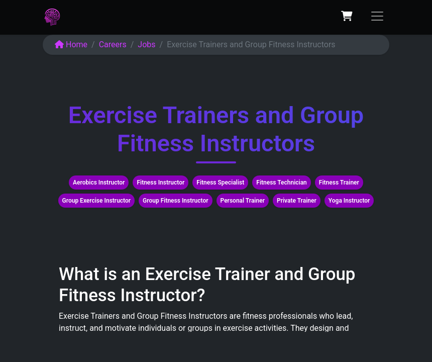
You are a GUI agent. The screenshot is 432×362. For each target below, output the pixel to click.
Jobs (146, 44)
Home (71, 44)
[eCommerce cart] (346, 16)
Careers (113, 44)
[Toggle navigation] (377, 16)
